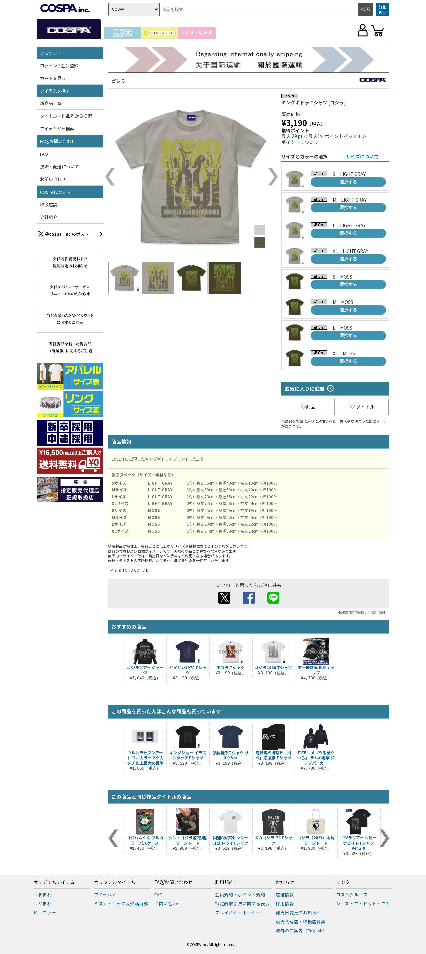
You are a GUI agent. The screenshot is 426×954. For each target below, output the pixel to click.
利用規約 (224, 882)
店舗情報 (285, 894)
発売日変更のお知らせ (298, 912)
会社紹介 (48, 217)
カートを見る (53, 78)
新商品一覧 (51, 103)
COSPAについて (55, 192)
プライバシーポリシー (238, 912)
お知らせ (285, 882)
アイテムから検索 (57, 128)
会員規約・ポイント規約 (240, 894)
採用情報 (285, 903)
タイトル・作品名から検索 (66, 116)
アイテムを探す (55, 91)
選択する (348, 181)
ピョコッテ (44, 912)
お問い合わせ (53, 179)
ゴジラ (118, 81)
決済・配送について (59, 166)
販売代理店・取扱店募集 (300, 921)
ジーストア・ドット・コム (363, 903)
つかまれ (42, 903)
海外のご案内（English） (301, 930)
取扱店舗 (48, 204)
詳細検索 (383, 9)
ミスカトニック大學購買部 (121, 903)
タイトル (362, 406)
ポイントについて (300, 142)
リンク (343, 882)
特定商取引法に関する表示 (242, 903)
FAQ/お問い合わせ (58, 141)
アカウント (51, 53)
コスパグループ (352, 894)
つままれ (42, 894)
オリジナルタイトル (115, 882)
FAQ (44, 154)
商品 (308, 406)
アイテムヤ (105, 894)
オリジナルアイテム (54, 882)
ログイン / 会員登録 (59, 65)
